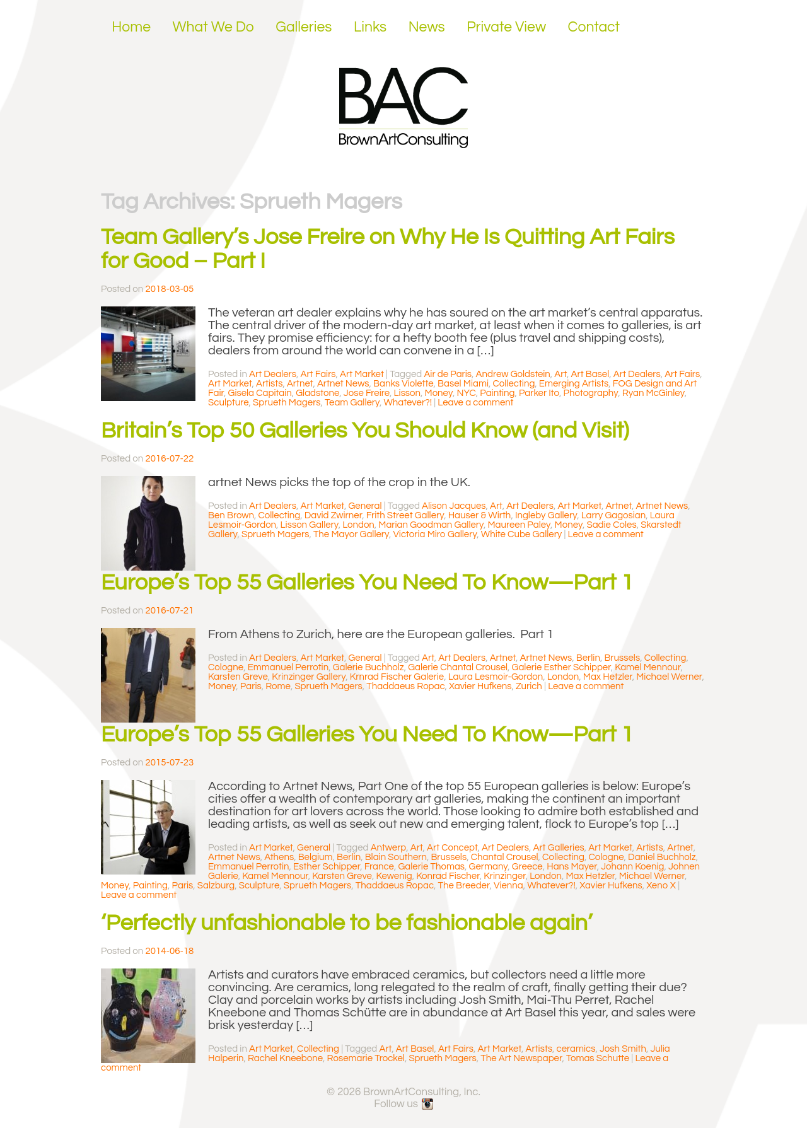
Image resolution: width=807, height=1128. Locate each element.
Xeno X (661, 885)
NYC (465, 393)
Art (560, 374)
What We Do (213, 27)
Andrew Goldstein (513, 374)
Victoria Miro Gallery (435, 534)
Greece (527, 866)
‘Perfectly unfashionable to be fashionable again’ (347, 923)
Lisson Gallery (310, 525)
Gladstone (317, 393)
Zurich (529, 686)
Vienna (508, 885)
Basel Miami (463, 383)
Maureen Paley (518, 525)
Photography (591, 393)
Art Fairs (317, 374)
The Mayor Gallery (351, 534)
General (364, 506)
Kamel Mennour (647, 667)
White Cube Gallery (521, 534)
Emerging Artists (574, 383)
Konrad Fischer (447, 876)
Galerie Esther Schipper (561, 667)
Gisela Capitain (260, 393)
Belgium (315, 857)
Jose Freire (367, 393)
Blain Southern (396, 857)
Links (370, 27)
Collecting (513, 383)
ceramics (576, 1049)
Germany (488, 866)
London (358, 525)
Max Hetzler (607, 677)
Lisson (407, 393)
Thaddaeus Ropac (405, 686)
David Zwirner (333, 515)
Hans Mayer (571, 866)
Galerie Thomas (431, 866)
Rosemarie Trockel (366, 1058)
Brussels (622, 658)
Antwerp (389, 847)
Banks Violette (403, 383)
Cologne (225, 667)
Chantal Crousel (504, 857)
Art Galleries (558, 847)
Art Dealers (272, 374)
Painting (497, 393)
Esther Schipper (326, 866)
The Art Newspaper (521, 1058)
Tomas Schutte (597, 1058)
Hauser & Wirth (479, 515)
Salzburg (216, 885)
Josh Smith (623, 1049)
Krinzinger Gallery (308, 677)
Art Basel (590, 374)
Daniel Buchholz (662, 857)
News (427, 27)
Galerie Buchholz (368, 667)
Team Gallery (352, 402)
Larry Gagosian (613, 515)
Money (439, 393)
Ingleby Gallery (546, 515)
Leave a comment (475, 402)
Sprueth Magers (286, 402)
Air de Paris (448, 374)
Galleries (304, 27)
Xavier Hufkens (480, 686)
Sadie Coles (611, 525)
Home (131, 27)
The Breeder (464, 885)
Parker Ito (539, 393)
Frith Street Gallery (405, 515)
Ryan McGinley (653, 393)
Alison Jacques (453, 506)
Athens (279, 857)
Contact (594, 27)
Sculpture (228, 402)
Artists (269, 383)
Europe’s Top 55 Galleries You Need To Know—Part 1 (367, 583)
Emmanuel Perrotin (288, 667)
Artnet (300, 383)
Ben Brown (231, 515)
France (379, 866)
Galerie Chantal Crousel (458, 667)
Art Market (362, 374)
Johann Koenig (632, 866)
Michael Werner (669, 677)
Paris (251, 686)
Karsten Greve (238, 677)
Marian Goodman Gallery (431, 525)
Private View (506, 27)
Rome (278, 686)
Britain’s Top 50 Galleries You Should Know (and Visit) (365, 431)
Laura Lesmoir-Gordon (495, 677)
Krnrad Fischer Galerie (397, 677)
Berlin (588, 658)
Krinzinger (505, 876)
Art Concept (452, 847)
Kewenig (394, 876)
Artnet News (343, 383)
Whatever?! (407, 402)
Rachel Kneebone (285, 1058)
